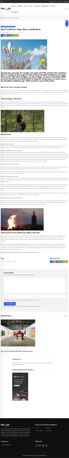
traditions (8, 261)
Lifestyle (13, 6)
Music (30, 6)
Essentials (53, 6)
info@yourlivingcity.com (6, 444)
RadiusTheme (43, 455)
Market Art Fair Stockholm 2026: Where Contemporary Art (17, 351)
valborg (14, 261)
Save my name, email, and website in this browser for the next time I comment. (22, 300)
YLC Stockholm (5, 32)
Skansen (22, 105)
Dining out (19, 6)
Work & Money (45, 6)
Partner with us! (15, 12)
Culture (25, 6)
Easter (3, 261)
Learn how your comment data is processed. (31, 306)
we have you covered (41, 161)
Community (36, 6)
